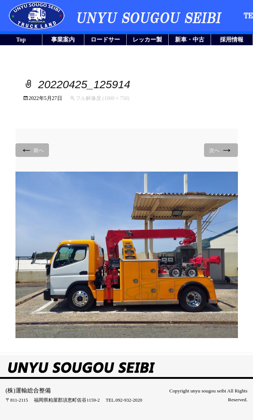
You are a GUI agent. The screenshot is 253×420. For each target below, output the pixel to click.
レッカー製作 (147, 40)
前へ (32, 149)
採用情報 (231, 39)
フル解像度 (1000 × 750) (102, 98)
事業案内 (63, 39)
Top (21, 39)
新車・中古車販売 (189, 40)
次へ (221, 149)
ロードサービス (105, 40)
